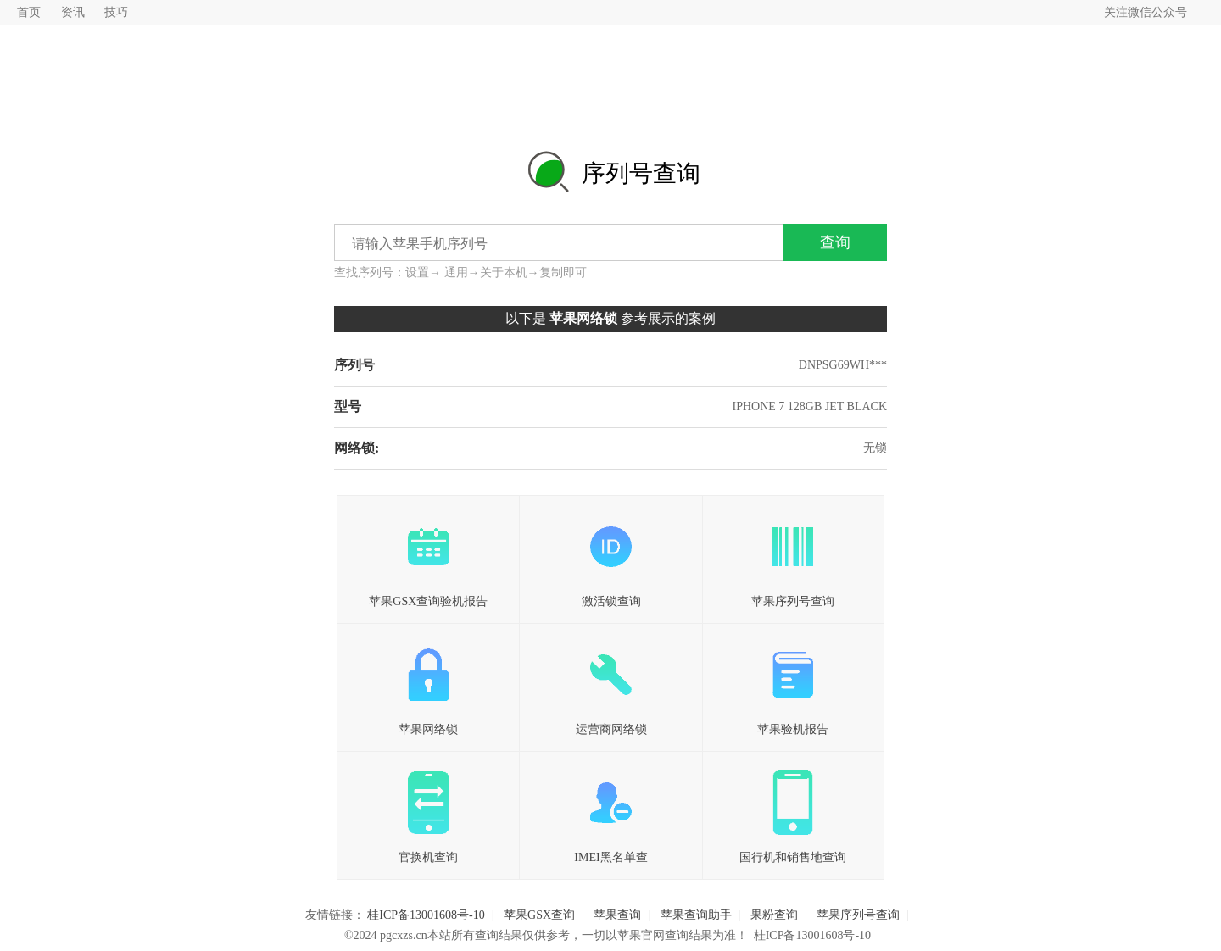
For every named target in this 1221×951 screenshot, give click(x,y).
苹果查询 (617, 915)
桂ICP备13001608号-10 (425, 915)
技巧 (116, 12)
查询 (835, 242)
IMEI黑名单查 (610, 812)
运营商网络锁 (610, 684)
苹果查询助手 (696, 915)
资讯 (73, 12)
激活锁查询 (610, 556)
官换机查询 (428, 812)
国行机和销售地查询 (793, 812)
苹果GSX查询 (539, 915)
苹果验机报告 (793, 684)
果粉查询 (774, 915)
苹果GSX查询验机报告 (428, 556)
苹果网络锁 (428, 684)
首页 (29, 12)
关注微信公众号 (1145, 12)
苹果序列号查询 (793, 556)
